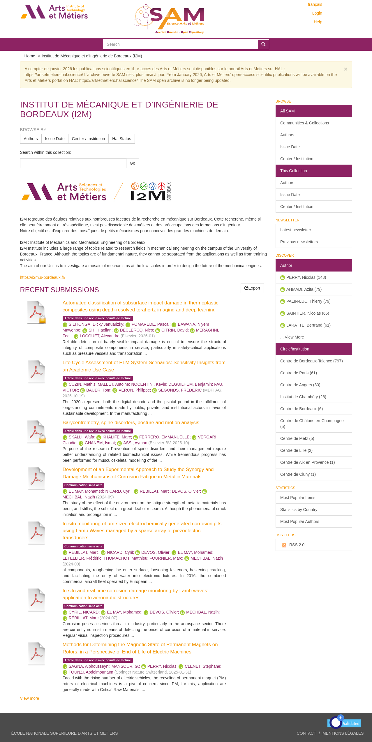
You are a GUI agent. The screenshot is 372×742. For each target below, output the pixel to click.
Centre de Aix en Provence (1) (307, 462)
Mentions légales (343, 733)
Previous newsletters (299, 241)
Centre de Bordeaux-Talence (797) (311, 361)
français (315, 4)
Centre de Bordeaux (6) (301, 408)
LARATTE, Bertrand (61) (308, 325)
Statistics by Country (299, 509)
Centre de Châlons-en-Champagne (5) (312, 423)
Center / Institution (88, 138)
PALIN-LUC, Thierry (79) (308, 301)
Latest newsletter (295, 230)
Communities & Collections (304, 123)
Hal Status (121, 138)
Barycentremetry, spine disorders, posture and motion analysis (131, 422)
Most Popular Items (297, 497)
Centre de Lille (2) (296, 450)
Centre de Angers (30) (300, 385)
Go (132, 163)
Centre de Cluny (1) (298, 474)
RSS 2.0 (292, 545)
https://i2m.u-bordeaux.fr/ (43, 277)
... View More (292, 337)
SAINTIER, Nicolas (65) (307, 313)
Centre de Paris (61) (298, 373)
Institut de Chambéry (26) (303, 396)
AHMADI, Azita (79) (304, 289)
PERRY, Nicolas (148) (306, 277)
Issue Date (55, 138)
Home (29, 56)
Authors (31, 138)
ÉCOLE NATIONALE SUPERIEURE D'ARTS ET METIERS (64, 733)
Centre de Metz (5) (297, 438)
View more (29, 698)
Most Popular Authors (299, 521)
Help (318, 22)
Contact (306, 733)
